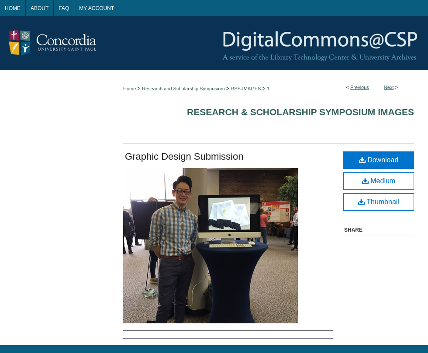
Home (129, 88)
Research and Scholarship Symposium (183, 88)
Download (379, 160)
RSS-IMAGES (246, 88)
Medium (378, 181)
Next (389, 87)
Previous (359, 87)
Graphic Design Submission (184, 156)
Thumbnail (378, 202)
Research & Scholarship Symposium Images (300, 112)
